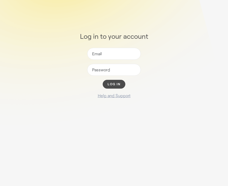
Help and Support (114, 95)
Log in (114, 84)
